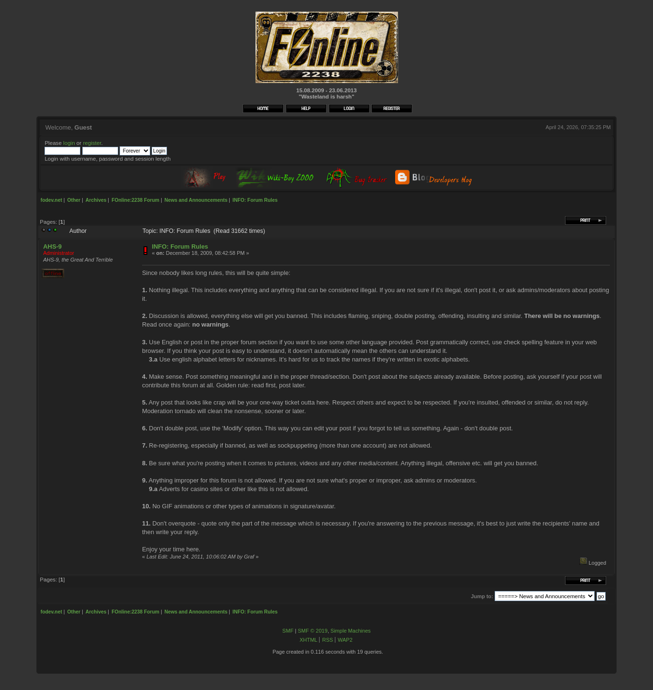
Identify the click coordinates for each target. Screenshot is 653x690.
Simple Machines (351, 631)
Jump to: (482, 596)
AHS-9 (52, 246)
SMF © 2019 (312, 631)
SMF (287, 631)
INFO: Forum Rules (180, 246)
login (69, 143)
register (92, 143)
